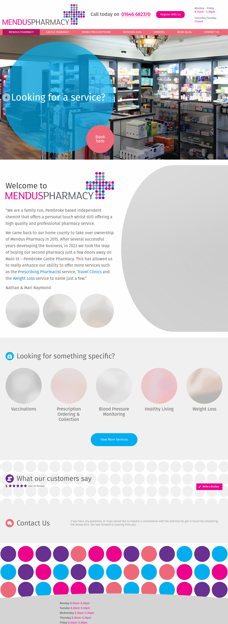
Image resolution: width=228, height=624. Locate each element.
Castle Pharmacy (57, 32)
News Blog (184, 32)
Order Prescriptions (96, 32)
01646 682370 (135, 14)
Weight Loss (24, 278)
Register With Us (170, 14)
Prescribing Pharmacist (39, 271)
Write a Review (208, 486)
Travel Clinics (89, 271)
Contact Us (211, 32)
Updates (159, 32)
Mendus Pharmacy (21, 32)
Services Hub (132, 32)
